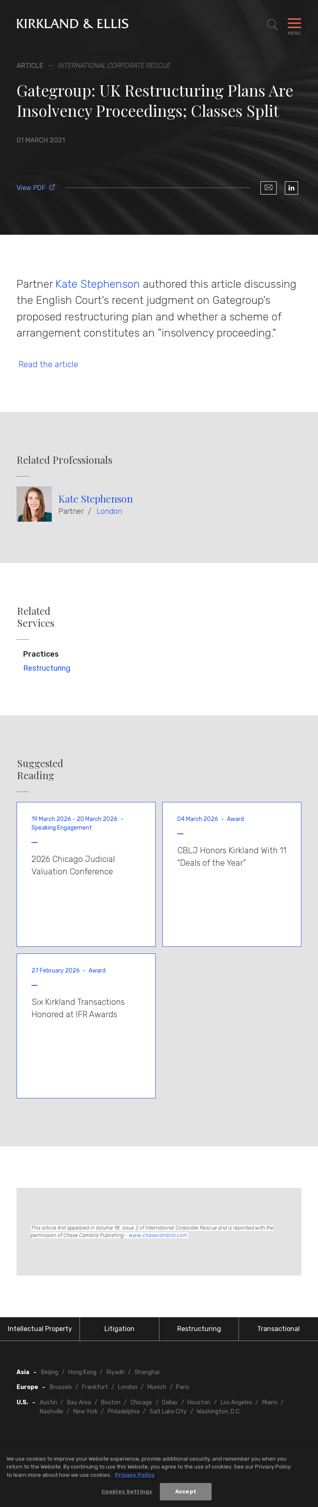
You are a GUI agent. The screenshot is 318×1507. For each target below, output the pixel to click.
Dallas (170, 1402)
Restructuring (46, 668)
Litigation (119, 1329)
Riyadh (115, 1372)
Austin (48, 1402)
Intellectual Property (40, 1329)
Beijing (49, 1372)
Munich (156, 1387)
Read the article (47, 364)
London (109, 511)
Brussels (61, 1387)
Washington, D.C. (219, 1411)
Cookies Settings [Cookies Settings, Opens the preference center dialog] (126, 1493)
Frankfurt (95, 1387)
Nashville (51, 1411)
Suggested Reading (40, 769)
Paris (182, 1387)
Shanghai (147, 1372)
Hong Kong (82, 1372)
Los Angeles (236, 1402)
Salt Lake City (168, 1411)
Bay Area (79, 1402)
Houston (199, 1402)
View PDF (36, 188)
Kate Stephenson (99, 284)
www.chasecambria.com (158, 1235)
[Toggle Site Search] (272, 25)
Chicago (141, 1402)
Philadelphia (124, 1411)
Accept (185, 1493)
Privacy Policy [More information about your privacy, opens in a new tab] (135, 1476)
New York (85, 1411)
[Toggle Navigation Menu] (294, 25)
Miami (269, 1402)
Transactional (278, 1329)
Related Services (35, 616)
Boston (110, 1402)
